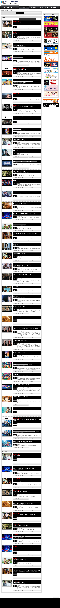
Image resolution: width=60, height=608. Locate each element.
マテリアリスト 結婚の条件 (18, 45)
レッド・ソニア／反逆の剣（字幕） (19, 503)
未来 (14, 296)
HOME (2, 10)
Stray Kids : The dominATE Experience (20, 213)
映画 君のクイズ (16, 180)
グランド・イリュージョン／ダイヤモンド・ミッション (23, 274)
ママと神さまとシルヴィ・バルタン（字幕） (21, 570)
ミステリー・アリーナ (17, 129)
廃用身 (14, 244)
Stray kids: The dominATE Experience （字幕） (22, 547)
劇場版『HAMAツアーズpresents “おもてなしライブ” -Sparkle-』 (25, 161)
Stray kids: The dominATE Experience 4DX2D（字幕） (23, 468)
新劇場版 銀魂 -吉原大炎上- (18, 69)
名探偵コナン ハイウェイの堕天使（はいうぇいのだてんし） (24, 431)
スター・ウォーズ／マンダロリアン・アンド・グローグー (23, 116)
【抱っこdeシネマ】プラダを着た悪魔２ (20, 328)
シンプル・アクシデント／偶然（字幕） (20, 491)
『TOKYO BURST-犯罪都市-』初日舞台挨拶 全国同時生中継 (24, 514)
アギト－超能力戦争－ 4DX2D (19, 455)
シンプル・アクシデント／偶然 (19, 306)
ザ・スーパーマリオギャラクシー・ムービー (21, 384)
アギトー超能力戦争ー (17, 139)
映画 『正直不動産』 (17, 192)
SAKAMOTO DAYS (16, 374)
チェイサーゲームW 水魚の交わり (19, 224)
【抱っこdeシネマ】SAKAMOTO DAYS (20, 364)
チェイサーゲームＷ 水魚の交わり (19, 559)
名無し (14, 150)
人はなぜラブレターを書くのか (19, 407)
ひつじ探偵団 (15, 286)
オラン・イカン (16, 171)
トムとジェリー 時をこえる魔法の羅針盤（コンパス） (23, 81)
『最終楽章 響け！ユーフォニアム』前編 (20, 396)
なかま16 (4, 10)
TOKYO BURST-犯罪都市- (18, 22)
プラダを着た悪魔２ (17, 340)
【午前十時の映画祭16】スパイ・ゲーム (20, 265)
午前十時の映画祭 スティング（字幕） (20, 480)
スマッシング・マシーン (17, 203)
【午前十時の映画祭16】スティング (19, 253)
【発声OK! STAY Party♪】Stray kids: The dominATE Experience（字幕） (27, 536)
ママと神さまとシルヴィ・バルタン (19, 233)
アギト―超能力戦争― (17, 582)
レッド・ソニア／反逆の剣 (18, 316)
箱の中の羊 (15, 33)
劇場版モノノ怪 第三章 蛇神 (18, 57)
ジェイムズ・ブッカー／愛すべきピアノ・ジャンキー (23, 106)
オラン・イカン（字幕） (17, 525)
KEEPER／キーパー (17, 95)
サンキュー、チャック (17, 352)
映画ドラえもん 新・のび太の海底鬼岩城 (20, 441)
